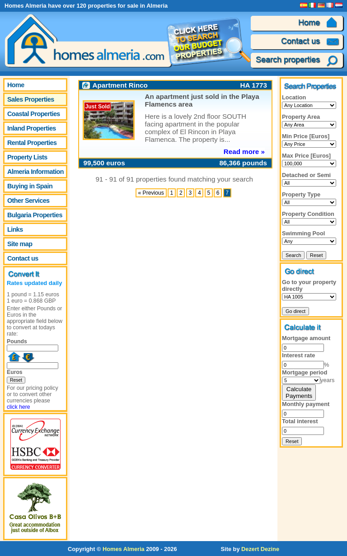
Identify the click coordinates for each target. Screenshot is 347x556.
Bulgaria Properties (34, 215)
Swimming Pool (303, 233)
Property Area (301, 116)
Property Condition (308, 213)
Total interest (300, 421)
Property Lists (27, 157)
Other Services (28, 200)
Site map (19, 244)
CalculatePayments (299, 392)
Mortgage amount (306, 338)
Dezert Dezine (260, 549)
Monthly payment (305, 404)
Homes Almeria (124, 549)
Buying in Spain (29, 186)
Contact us (22, 258)
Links (15, 229)
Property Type (301, 194)
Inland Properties (31, 128)
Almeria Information (35, 171)
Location (294, 97)
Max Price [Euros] (306, 155)
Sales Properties (30, 99)
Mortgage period (304, 372)
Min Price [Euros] (305, 136)
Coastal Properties (33, 113)
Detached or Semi (306, 175)
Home (15, 85)
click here (18, 407)
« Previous (151, 193)
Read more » (244, 151)
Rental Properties (31, 142)
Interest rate (298, 355)
